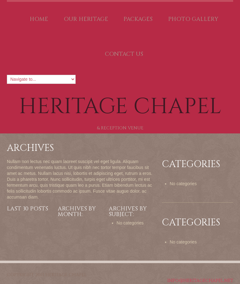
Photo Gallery (193, 19)
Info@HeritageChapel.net (200, 281)
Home (39, 19)
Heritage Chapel (120, 106)
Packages (137, 19)
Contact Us (124, 54)
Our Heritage (86, 19)
